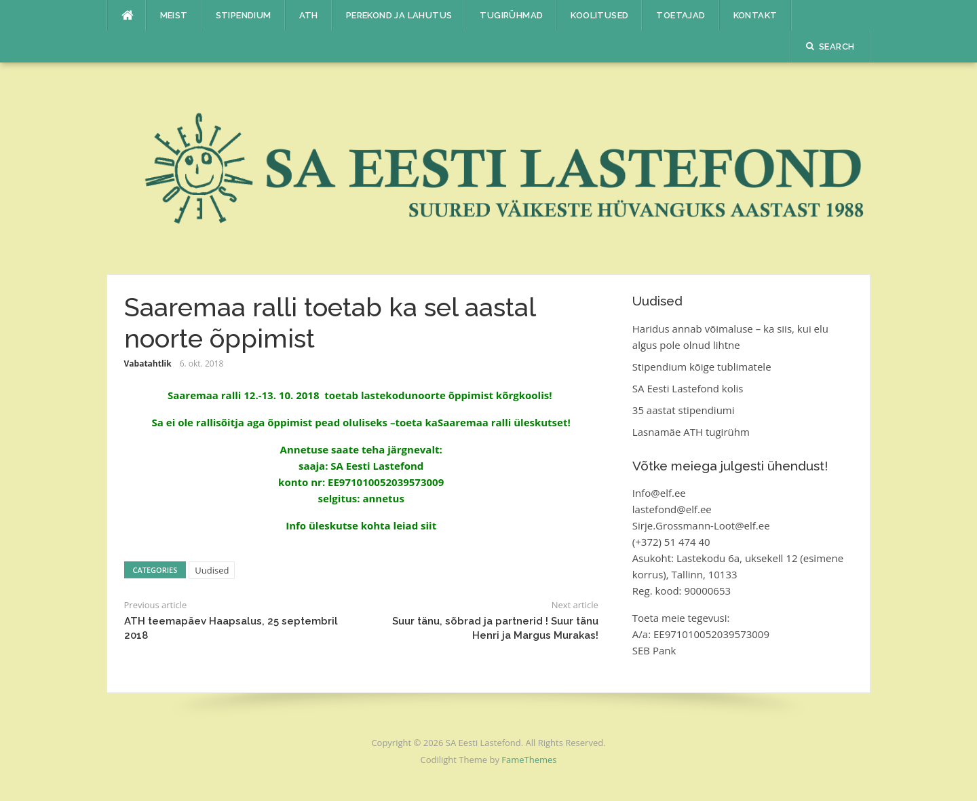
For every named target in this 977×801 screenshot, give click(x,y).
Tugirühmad (511, 15)
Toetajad (680, 15)
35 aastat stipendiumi (683, 410)
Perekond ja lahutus (399, 15)
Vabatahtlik (148, 363)
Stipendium (243, 15)
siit (428, 525)
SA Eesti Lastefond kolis (688, 388)
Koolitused (599, 15)
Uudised (212, 570)
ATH (308, 15)
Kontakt (755, 15)
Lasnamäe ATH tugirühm (691, 432)
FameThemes (528, 759)
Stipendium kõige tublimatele (701, 366)
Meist (174, 15)
